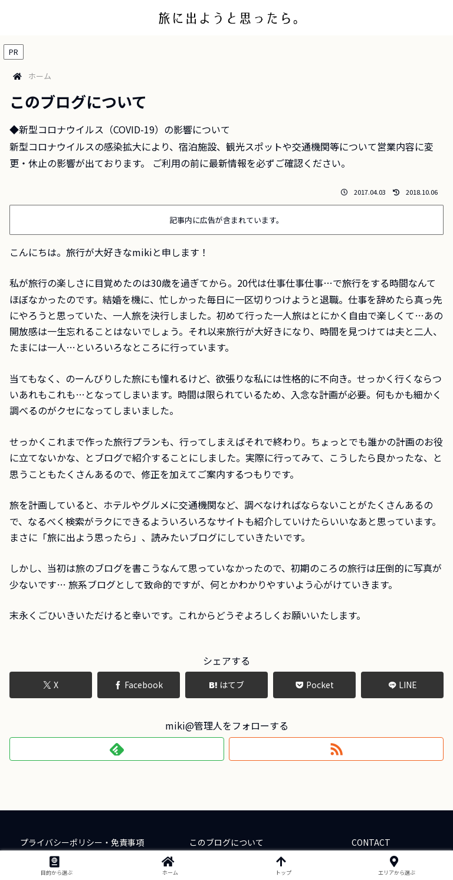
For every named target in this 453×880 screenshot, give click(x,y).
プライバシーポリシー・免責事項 (82, 842)
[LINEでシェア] (402, 685)
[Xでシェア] (50, 685)
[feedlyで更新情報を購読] (116, 749)
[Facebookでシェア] (138, 685)
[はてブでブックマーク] (226, 685)
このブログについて (226, 842)
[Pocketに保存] (314, 685)
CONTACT (371, 842)
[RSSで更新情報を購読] (336, 749)
